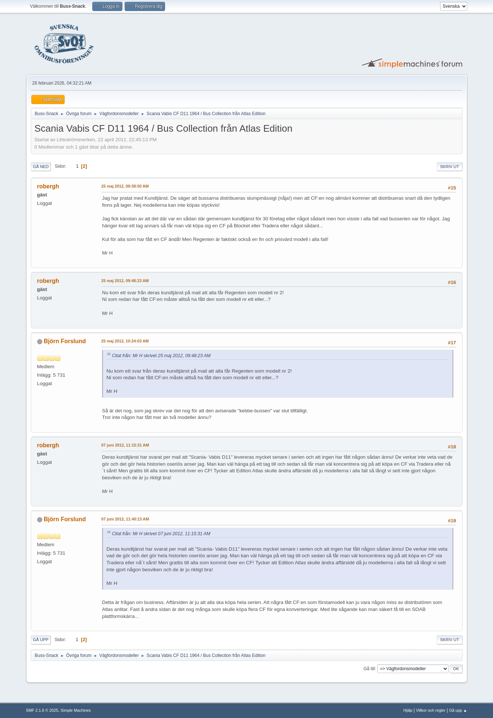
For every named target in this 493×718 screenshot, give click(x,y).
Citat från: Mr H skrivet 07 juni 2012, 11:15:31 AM (161, 533)
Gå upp (41, 639)
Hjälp (407, 710)
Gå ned (41, 166)
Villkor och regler (431, 710)
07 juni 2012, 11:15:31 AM (125, 445)
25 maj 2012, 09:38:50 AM (125, 186)
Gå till (369, 668)
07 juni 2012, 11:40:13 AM (125, 519)
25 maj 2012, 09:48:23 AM (125, 280)
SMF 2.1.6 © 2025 (42, 710)
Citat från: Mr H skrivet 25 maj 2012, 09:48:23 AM (161, 355)
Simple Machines (76, 710)
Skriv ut (449, 166)
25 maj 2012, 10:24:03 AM (125, 341)
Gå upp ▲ (458, 710)
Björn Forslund (65, 341)
